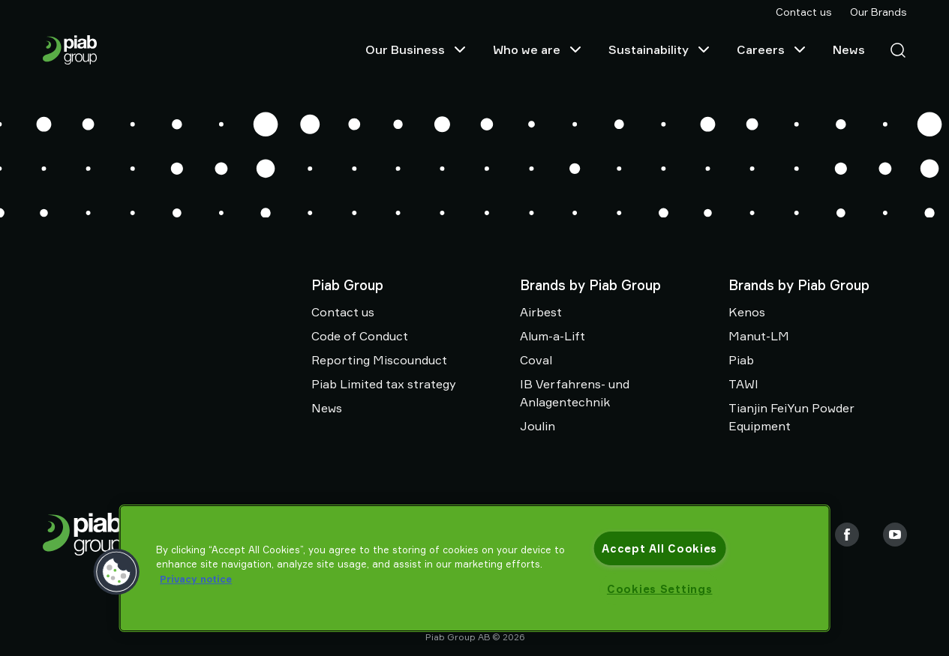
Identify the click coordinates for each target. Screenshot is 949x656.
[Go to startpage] (76, 49)
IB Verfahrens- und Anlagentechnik (574, 392)
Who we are (538, 49)
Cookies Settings (660, 589)
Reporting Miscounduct (379, 359)
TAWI (743, 383)
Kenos (746, 311)
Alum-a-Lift (552, 335)
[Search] (892, 49)
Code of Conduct (359, 335)
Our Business (417, 49)
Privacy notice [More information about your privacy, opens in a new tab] (196, 579)
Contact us (804, 11)
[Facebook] (847, 535)
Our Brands (878, 11)
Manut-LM (758, 335)
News (849, 49)
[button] (116, 572)
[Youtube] (895, 535)
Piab (741, 359)
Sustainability (660, 49)
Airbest (541, 311)
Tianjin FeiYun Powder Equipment (791, 416)
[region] (474, 568)
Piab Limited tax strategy (383, 383)
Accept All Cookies (659, 548)
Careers (773, 49)
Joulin (537, 425)
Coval (536, 359)
